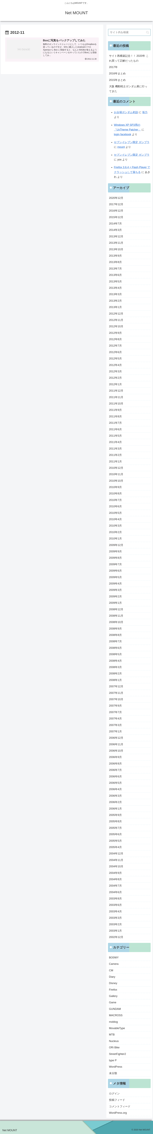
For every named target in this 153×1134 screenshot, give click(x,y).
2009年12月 (116, 545)
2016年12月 (116, 210)
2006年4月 (115, 789)
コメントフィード (119, 1106)
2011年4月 (115, 442)
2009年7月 (115, 564)
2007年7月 (115, 712)
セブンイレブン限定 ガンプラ (131, 142)
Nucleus (114, 1041)
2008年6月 (115, 647)
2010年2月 (115, 532)
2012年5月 (115, 358)
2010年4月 (115, 519)
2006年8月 (115, 763)
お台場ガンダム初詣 (126, 112)
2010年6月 (115, 506)
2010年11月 (116, 474)
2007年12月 (116, 686)
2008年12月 (116, 609)
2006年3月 (115, 795)
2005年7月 (115, 827)
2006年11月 (116, 744)
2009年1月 (115, 602)
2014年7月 (115, 223)
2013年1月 (115, 307)
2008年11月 (116, 615)
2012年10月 (116, 326)
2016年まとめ (117, 73)
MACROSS (116, 1015)
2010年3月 (115, 525)
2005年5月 (115, 840)
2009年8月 (115, 557)
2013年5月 (115, 281)
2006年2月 (115, 802)
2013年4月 (115, 287)
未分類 (113, 1073)
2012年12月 (116, 313)
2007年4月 (115, 718)
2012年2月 (115, 377)
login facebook (122, 134)
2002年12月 (116, 937)
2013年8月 (115, 262)
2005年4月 (115, 847)
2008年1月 (115, 680)
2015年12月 (116, 217)
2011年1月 (115, 461)
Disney (113, 983)
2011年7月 (115, 422)
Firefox (113, 989)
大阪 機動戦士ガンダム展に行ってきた (128, 89)
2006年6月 (115, 776)
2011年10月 (116, 403)
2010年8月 (115, 493)
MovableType (117, 1028)
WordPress (115, 1066)
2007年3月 (115, 725)
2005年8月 (115, 821)
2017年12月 (116, 204)
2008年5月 (115, 654)
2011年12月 (116, 390)
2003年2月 (115, 924)
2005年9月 (115, 815)
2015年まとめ (117, 80)
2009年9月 (115, 551)
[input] (129, 32)
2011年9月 (115, 409)
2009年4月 (115, 583)
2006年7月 (115, 769)
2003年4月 (115, 911)
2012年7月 (115, 345)
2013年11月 (116, 242)
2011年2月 (115, 455)
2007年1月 (115, 731)
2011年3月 (115, 448)
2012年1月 (115, 384)
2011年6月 (115, 429)
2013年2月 (115, 300)
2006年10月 (116, 750)
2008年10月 (116, 622)
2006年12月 (116, 737)
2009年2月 (115, 596)
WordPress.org (118, 1112)
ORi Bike (114, 1047)
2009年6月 (115, 570)
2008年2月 (115, 673)
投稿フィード (117, 1099)
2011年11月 (116, 397)
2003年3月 (115, 917)
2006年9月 (115, 757)
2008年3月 (115, 667)
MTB (112, 1034)
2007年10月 (116, 699)
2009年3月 (115, 589)
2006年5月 (115, 782)
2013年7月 (115, 268)
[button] (147, 32)
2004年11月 (116, 860)
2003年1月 (115, 930)
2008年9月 (115, 628)
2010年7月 (115, 500)
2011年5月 (115, 435)
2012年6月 (115, 352)
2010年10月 (116, 480)
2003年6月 (115, 904)
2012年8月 (115, 339)
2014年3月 (115, 229)
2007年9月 (115, 705)
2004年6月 (115, 892)
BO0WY (114, 957)
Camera (114, 963)
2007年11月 (116, 692)
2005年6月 (115, 834)
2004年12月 (116, 853)
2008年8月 (115, 635)
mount (121, 146)
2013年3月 (115, 294)
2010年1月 (115, 538)
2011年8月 (115, 416)
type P (113, 1060)
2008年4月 (115, 660)
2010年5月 (115, 512)
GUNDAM (115, 1008)
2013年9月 (115, 255)
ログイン (114, 1093)
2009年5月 (115, 577)
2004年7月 (115, 885)
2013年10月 (116, 249)
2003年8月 (115, 898)
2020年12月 (116, 197)
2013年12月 (116, 236)
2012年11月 (116, 320)
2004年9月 (115, 872)
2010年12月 (116, 467)
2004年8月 (115, 879)
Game (112, 1002)
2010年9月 (115, 487)
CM (111, 970)
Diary (112, 976)
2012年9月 (115, 332)
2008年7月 (115, 641)
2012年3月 (115, 371)
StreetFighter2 (117, 1054)
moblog (113, 1021)
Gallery (113, 996)
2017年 (113, 67)
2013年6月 (115, 274)
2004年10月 (116, 866)
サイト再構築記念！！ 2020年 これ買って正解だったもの (129, 58)
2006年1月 (115, 808)
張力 (145, 112)
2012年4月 (115, 365)
